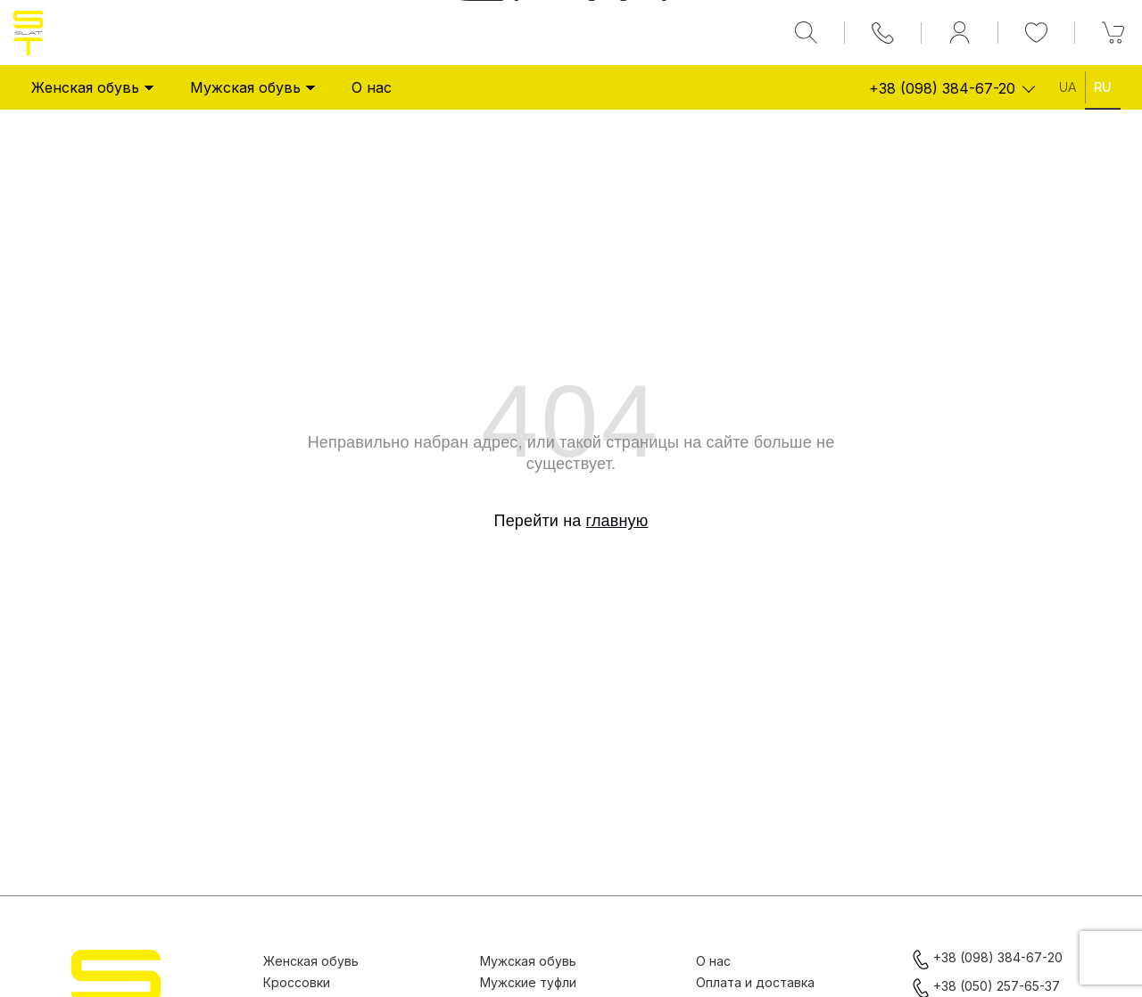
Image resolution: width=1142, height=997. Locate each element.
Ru (1103, 87)
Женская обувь (92, 87)
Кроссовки (296, 982)
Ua (1067, 87)
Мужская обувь (253, 87)
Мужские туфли (528, 982)
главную (617, 521)
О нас (372, 87)
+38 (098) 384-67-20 (942, 88)
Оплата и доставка (755, 982)
